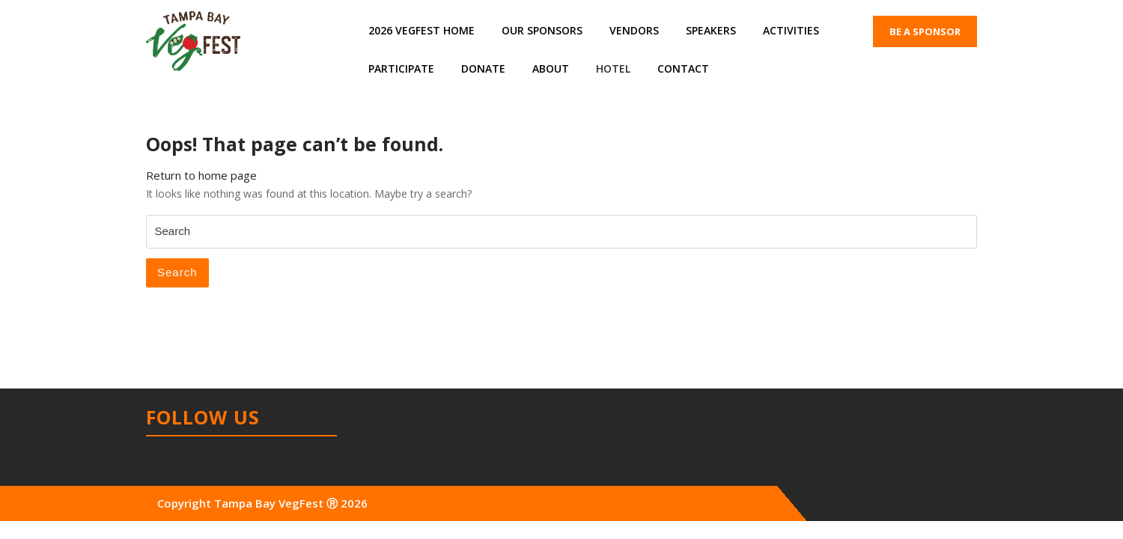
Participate (401, 68)
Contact (683, 68)
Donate (483, 68)
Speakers (711, 30)
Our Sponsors (542, 30)
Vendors (634, 30)
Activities (791, 30)
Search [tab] (177, 272)
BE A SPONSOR (925, 31)
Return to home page (201, 175)
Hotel (613, 68)
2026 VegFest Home (421, 30)
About (550, 68)
